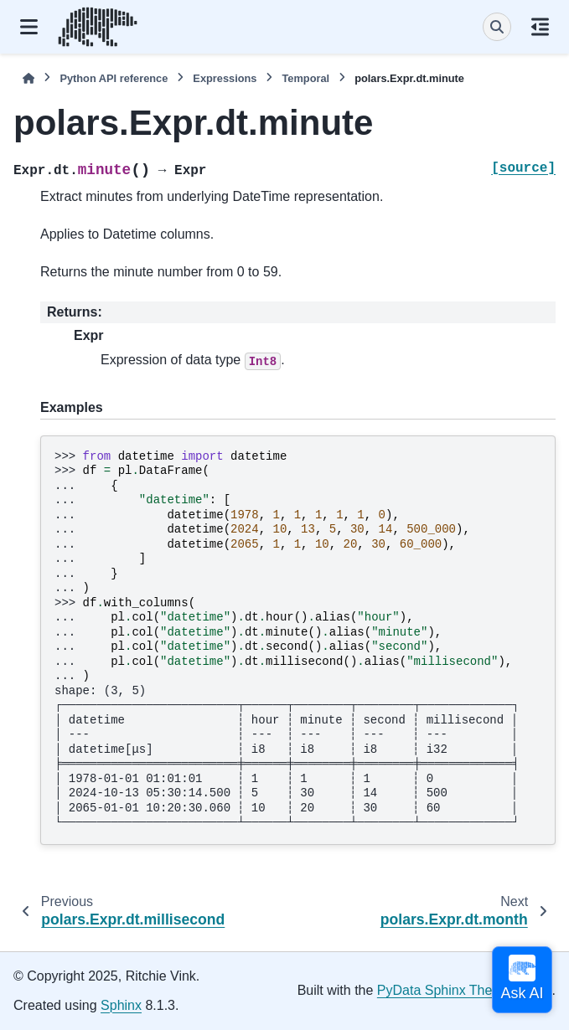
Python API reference (113, 78)
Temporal (305, 78)
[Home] (28, 78)
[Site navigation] (28, 27)
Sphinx (121, 1005)
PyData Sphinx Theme (444, 990)
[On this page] (540, 27)
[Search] (497, 27)
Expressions (224, 78)
